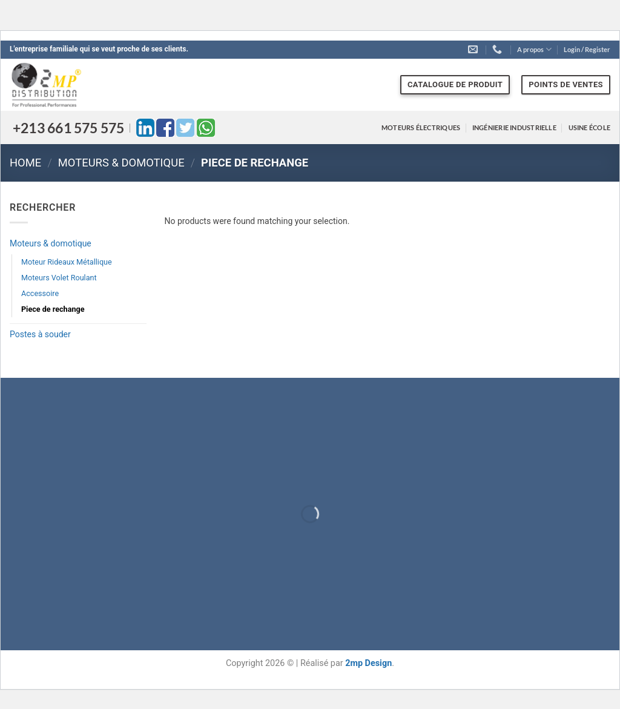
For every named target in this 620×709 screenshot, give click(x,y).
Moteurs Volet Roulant (59, 277)
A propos (534, 49)
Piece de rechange (52, 309)
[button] (587, 49)
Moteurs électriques (420, 127)
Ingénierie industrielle (514, 127)
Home (25, 162)
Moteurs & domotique (121, 162)
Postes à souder (40, 334)
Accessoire (40, 293)
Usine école (589, 127)
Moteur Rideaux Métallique (66, 261)
